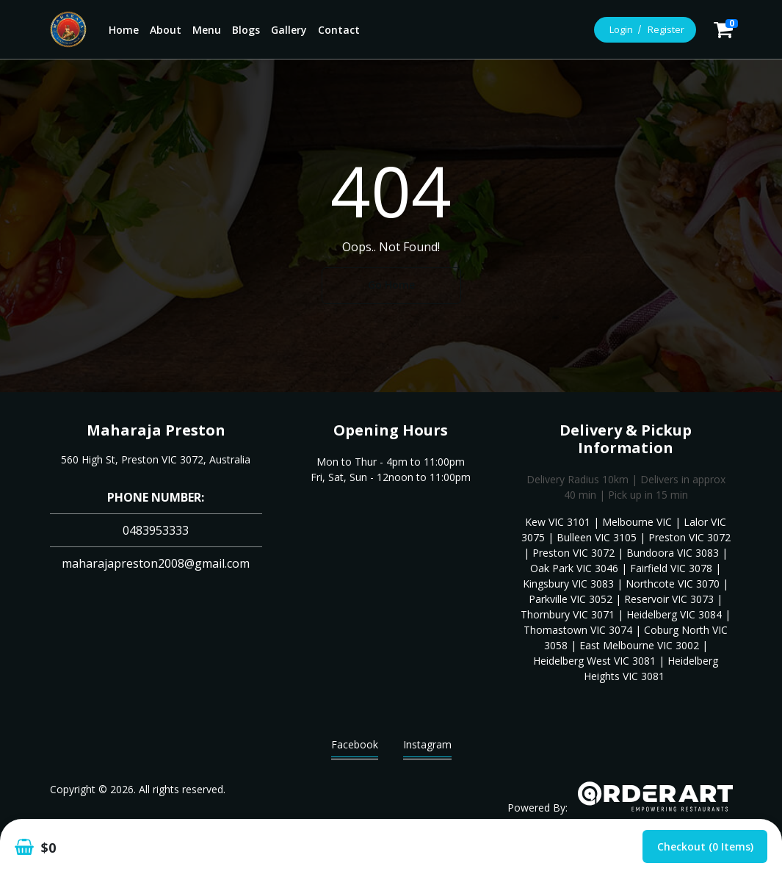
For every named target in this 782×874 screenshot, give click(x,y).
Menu (206, 30)
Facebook (354, 748)
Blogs (246, 30)
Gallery (289, 30)
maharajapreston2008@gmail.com (156, 563)
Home (124, 30)
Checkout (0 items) (705, 846)
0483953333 (156, 530)
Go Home (391, 285)
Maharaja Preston (156, 430)
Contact (339, 30)
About (165, 30)
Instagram (427, 748)
